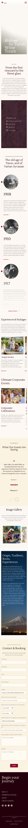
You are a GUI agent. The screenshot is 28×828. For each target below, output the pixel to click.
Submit (14, 765)
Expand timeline (14, 311)
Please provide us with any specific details (14, 740)
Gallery (4, 798)
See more (7, 214)
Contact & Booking (8, 801)
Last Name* (14, 669)
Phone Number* (14, 684)
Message (14, 754)
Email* (14, 676)
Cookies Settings (14, 823)
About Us (4, 792)
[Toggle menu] (26, 3)
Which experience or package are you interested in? (14, 720)
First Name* (14, 661)
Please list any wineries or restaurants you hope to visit (14, 728)
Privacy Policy (9, 820)
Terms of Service (18, 820)
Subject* (14, 692)
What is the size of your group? (14, 699)
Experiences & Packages (9, 795)
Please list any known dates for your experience (14, 709)
